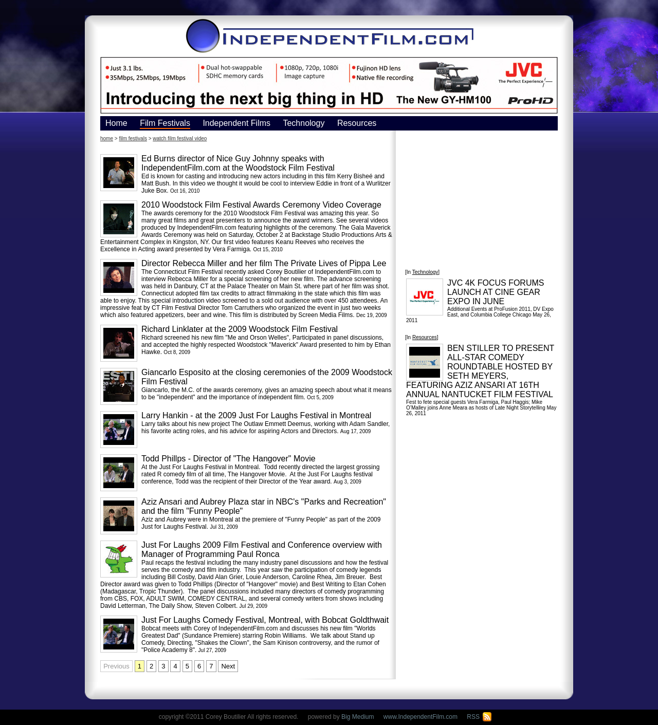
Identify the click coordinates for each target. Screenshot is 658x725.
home (106, 138)
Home (116, 123)
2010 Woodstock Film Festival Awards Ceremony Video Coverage (261, 204)
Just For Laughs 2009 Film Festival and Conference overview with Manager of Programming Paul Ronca (261, 550)
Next (228, 666)
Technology (303, 123)
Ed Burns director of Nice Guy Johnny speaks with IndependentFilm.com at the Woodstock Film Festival (238, 163)
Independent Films (236, 123)
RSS (479, 716)
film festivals (133, 138)
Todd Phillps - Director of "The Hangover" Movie (228, 458)
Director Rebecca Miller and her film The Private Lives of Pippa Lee (263, 263)
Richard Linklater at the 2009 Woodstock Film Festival (239, 329)
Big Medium (357, 716)
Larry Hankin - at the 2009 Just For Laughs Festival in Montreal (256, 415)
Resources (356, 123)
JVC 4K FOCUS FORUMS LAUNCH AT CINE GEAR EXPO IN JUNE (495, 292)
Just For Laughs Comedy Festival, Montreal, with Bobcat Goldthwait (265, 620)
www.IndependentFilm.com (420, 716)
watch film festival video (180, 138)
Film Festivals (165, 123)
